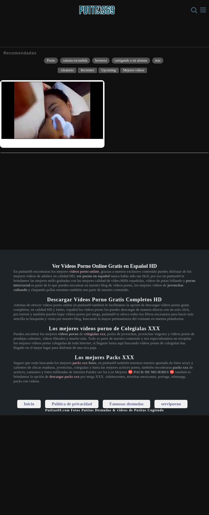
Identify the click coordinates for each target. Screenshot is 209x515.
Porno (51, 60)
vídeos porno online (84, 271)
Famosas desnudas (126, 404)
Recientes (87, 70)
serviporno (171, 404)
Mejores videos (133, 70)
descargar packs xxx (64, 376)
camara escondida (75, 60)
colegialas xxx (94, 334)
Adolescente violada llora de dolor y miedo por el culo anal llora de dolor (54, 143)
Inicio (29, 404)
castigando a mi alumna (131, 60)
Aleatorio (67, 70)
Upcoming (108, 70)
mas (157, 60)
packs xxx (80, 363)
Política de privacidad (72, 404)
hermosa (101, 60)
